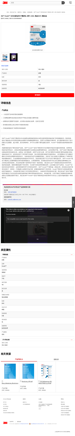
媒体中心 (25, 402)
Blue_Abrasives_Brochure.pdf (10, 374)
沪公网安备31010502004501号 (36, 423)
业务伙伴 (5, 410)
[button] (5, 57)
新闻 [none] (24, 399)
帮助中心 (63, 402)
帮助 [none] (62, 399)
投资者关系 (5, 408)
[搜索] (37, 2)
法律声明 (11, 421)
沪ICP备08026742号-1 (24, 423)
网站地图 (63, 404)
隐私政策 (19, 421)
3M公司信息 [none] (7, 399)
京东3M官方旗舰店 (65, 408)
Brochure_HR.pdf (28, 373)
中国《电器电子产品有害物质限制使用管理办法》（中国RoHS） (45, 405)
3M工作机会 (5, 406)
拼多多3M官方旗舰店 (65, 414)
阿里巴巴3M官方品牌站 (66, 410)
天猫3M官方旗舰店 (65, 406)
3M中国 (4, 404)
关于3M (4, 402)
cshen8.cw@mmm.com (14, 199)
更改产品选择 (4, 65)
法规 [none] (40, 399)
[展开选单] (70, 3)
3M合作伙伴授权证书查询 (8, 412)
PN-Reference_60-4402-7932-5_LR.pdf (46, 374)
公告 (40, 408)
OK (37, 239)
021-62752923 (12, 192)
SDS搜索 (40, 402)
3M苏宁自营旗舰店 (65, 412)
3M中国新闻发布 (26, 404)
